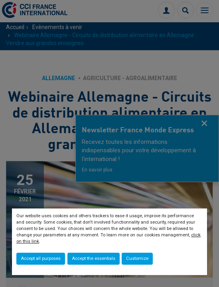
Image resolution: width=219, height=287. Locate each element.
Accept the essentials (93, 258)
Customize (137, 258)
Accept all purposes (41, 258)
